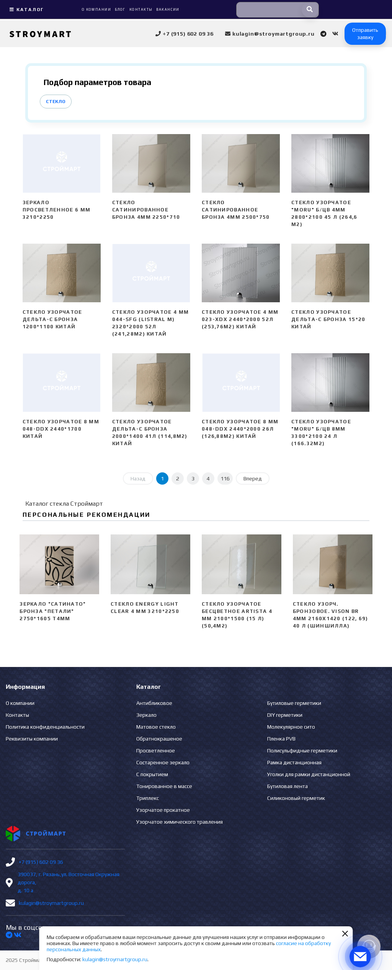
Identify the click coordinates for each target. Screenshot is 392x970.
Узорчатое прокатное (163, 810)
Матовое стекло (156, 727)
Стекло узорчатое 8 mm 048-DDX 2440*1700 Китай (61, 429)
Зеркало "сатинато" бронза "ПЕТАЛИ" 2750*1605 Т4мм (53, 611)
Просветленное (155, 750)
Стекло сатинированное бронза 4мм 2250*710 (146, 210)
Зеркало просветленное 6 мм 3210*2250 (56, 210)
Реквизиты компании (32, 739)
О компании (20, 703)
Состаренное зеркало (162, 762)
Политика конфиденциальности (45, 727)
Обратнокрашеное (159, 739)
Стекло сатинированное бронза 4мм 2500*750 (236, 210)
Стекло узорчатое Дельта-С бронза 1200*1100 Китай (52, 319)
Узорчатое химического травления (179, 822)
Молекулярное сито (291, 727)
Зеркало (146, 715)
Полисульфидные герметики (302, 750)
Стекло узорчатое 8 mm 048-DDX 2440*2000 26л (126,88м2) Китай (240, 429)
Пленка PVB (281, 739)
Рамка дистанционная (294, 762)
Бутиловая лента (287, 786)
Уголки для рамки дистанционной (308, 774)
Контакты (17, 715)
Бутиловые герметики (294, 703)
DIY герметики (284, 715)
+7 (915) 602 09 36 (41, 862)
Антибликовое (154, 703)
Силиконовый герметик (296, 798)
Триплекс (147, 798)
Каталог (26, 9)
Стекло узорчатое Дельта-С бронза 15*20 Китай (328, 319)
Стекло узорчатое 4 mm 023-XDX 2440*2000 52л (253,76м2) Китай (240, 319)
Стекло (55, 101)
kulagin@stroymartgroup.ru (51, 903)
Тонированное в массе (164, 786)
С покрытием (152, 774)
